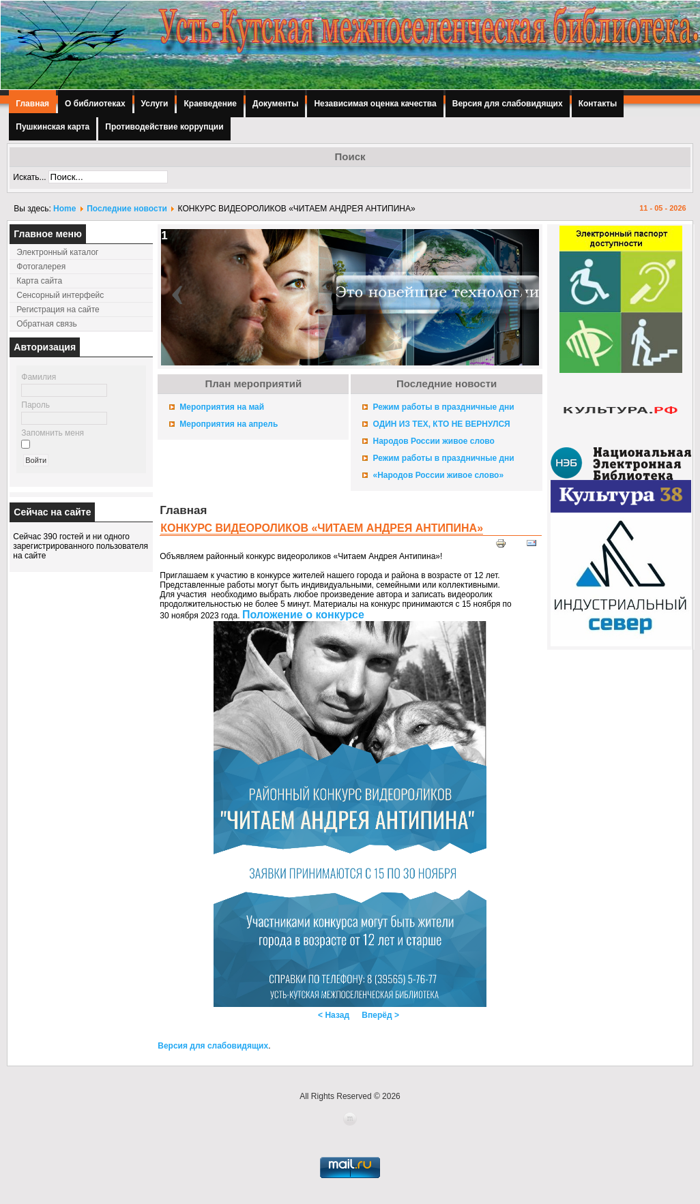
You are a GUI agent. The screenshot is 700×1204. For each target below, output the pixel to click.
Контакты (598, 103)
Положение (303, 614)
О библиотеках (95, 103)
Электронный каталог (57, 252)
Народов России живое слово (433, 441)
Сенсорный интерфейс (60, 295)
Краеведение (210, 103)
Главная (32, 103)
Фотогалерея (40, 266)
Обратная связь (46, 324)
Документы (275, 103)
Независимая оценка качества (375, 103)
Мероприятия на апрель (228, 424)
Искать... (29, 177)
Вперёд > (380, 1015)
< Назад (333, 1015)
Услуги (155, 103)
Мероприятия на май (221, 407)
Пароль (35, 405)
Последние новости (127, 208)
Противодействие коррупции (164, 127)
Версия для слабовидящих (507, 103)
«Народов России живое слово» (438, 475)
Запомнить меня (52, 433)
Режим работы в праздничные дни (443, 407)
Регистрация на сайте (58, 309)
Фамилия (38, 377)
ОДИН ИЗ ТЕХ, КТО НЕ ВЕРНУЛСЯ (441, 424)
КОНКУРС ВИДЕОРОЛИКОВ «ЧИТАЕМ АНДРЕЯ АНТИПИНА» (321, 528)
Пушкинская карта (52, 127)
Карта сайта (39, 281)
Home (64, 208)
